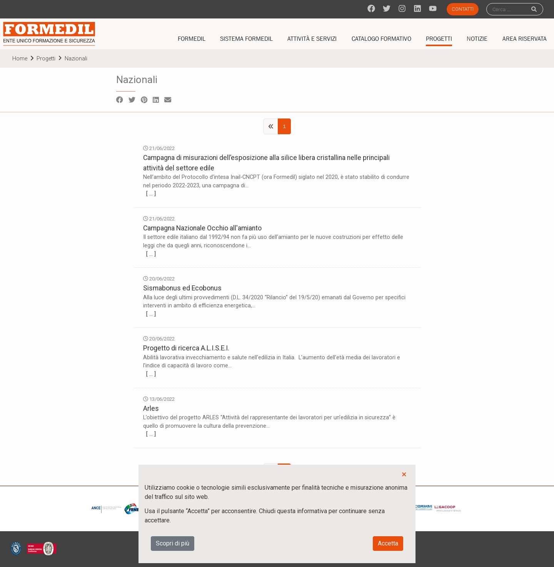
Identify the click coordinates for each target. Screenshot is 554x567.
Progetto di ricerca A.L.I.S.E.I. (186, 348)
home (19, 58)
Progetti (46, 58)
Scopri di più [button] (172, 543)
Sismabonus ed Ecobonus (182, 288)
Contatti (463, 9)
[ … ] (151, 193)
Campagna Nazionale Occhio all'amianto (202, 228)
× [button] (404, 474)
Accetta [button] (388, 543)
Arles (151, 408)
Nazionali (76, 58)
